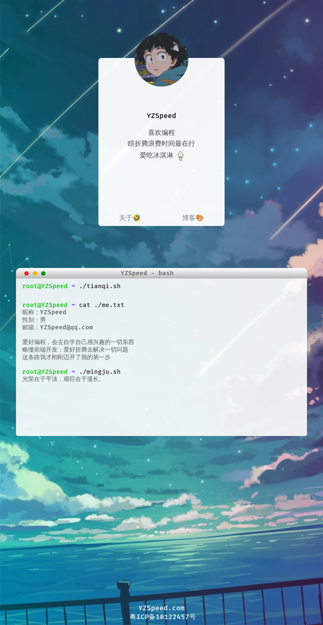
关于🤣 (130, 218)
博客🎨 (193, 218)
